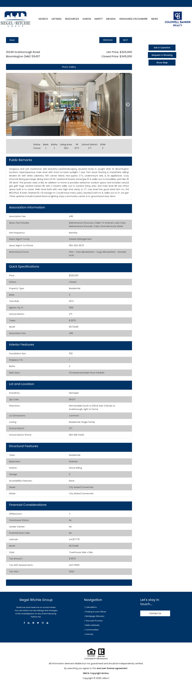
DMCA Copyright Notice (96, 673)
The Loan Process (94, 620)
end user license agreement (112, 668)
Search (43, 19)
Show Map (162, 62)
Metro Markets (92, 625)
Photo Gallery (69, 66)
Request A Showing (162, 55)
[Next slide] (128, 104)
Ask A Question (162, 47)
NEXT (125, 40)
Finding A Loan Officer (96, 611)
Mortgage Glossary (95, 616)
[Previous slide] (10, 104)
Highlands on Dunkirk (133, 19)
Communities (92, 629)
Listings (56, 19)
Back (12, 40)
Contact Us (155, 613)
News (154, 19)
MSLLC (106, 678)
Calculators (91, 607)
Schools (89, 634)
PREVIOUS (108, 40)
